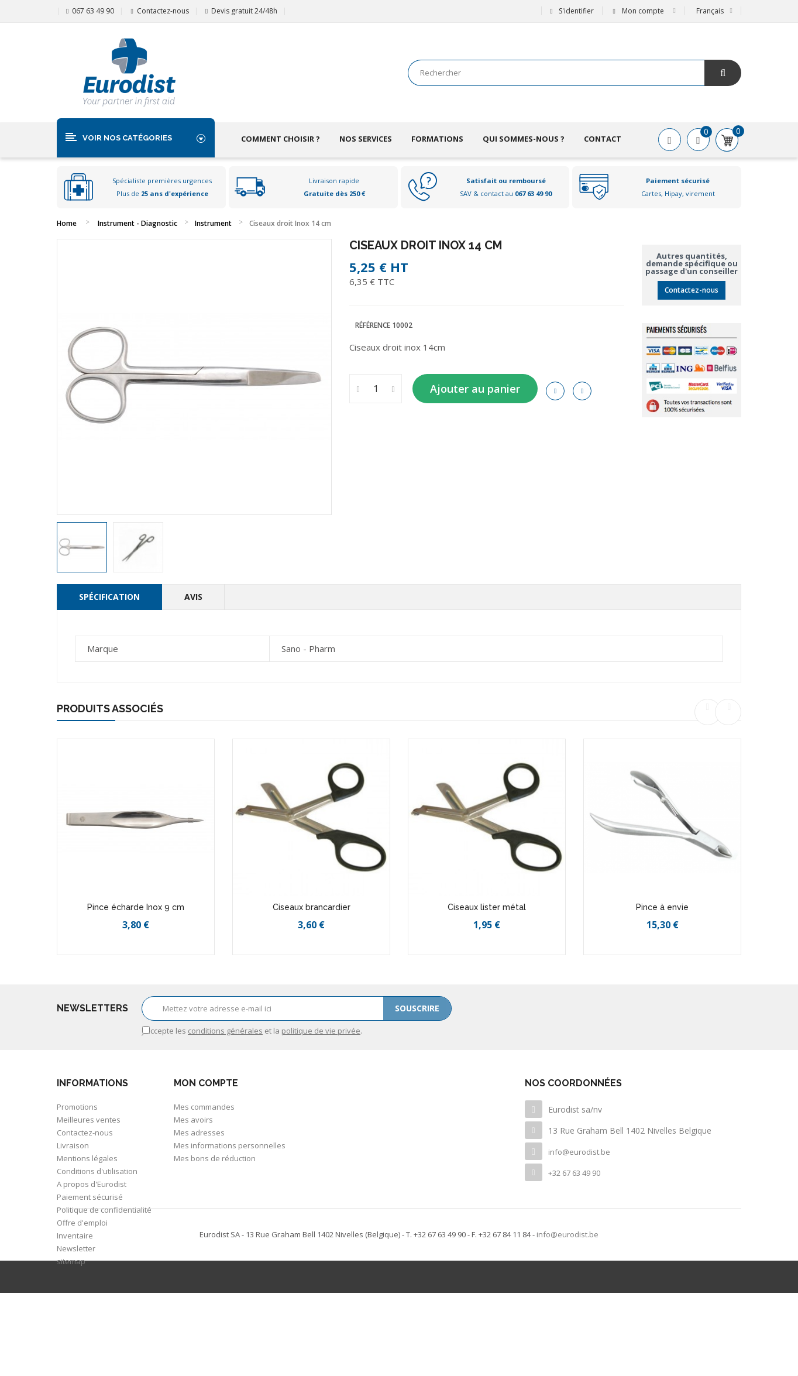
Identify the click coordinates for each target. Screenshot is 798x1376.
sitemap (71, 1261)
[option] (82, 547)
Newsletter (76, 1248)
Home (67, 223)
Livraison (73, 1145)
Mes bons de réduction (215, 1158)
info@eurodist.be (579, 1152)
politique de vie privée (320, 1030)
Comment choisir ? (280, 138)
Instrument (213, 223)
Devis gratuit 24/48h (244, 11)
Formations (437, 138)
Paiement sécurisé (90, 1197)
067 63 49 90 (93, 11)
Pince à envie (662, 907)
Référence (372, 325)
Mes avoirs (193, 1119)
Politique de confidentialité (104, 1210)
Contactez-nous (163, 11)
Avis (193, 596)
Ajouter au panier (475, 389)
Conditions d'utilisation (97, 1171)
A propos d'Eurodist (91, 1184)
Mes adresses (199, 1132)
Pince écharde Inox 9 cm (135, 907)
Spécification (109, 596)
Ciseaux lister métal (487, 907)
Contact (602, 138)
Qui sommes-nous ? (524, 138)
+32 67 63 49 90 (574, 1173)
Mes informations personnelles (230, 1145)
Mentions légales (87, 1158)
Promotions (77, 1107)
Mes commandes (204, 1107)
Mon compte (206, 1083)
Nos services (365, 138)
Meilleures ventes (89, 1119)
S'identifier (571, 11)
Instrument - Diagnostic (137, 223)
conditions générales (225, 1030)
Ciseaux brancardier (311, 907)
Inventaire (75, 1235)
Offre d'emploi (82, 1222)
